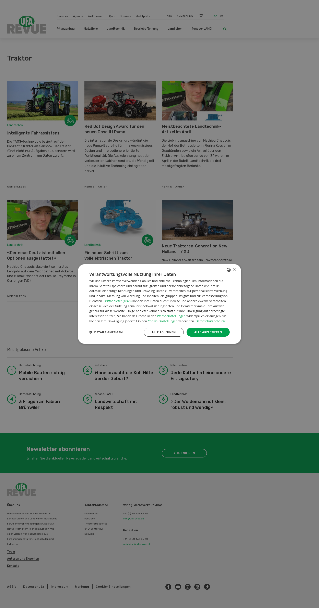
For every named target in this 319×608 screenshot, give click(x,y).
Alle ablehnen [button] (164, 332)
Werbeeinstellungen (171, 316)
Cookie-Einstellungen (162, 321)
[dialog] (159, 304)
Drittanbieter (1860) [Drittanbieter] (117, 301)
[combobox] (229, 270)
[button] (106, 332)
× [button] (234, 269)
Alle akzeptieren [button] (208, 332)
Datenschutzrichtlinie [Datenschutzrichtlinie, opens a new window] (211, 321)
